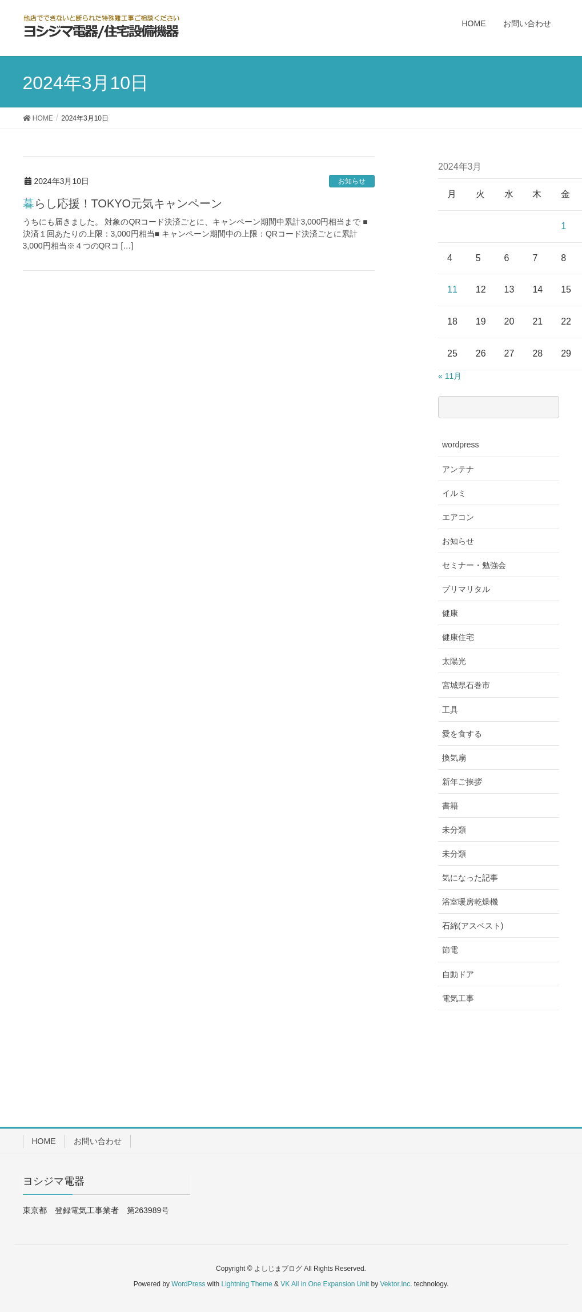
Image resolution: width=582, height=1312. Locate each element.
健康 (450, 613)
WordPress (188, 1284)
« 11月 (449, 376)
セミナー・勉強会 (474, 565)
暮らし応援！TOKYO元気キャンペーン (123, 203)
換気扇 (454, 757)
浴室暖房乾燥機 (470, 901)
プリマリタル (466, 589)
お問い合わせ (98, 1141)
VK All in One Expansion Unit (324, 1284)
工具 (450, 709)
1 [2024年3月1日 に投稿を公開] (563, 226)
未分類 (454, 829)
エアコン (458, 517)
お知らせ (352, 181)
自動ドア (458, 974)
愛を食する (462, 733)
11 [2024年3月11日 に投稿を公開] (452, 289)
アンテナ (458, 469)
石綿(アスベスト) (472, 925)
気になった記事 (470, 877)
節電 (450, 949)
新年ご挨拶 (462, 781)
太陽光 (454, 661)
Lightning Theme (247, 1284)
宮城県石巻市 (466, 685)
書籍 (450, 805)
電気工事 (458, 998)
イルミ (454, 493)
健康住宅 (458, 637)
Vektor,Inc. (396, 1284)
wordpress (460, 444)
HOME (44, 1141)
